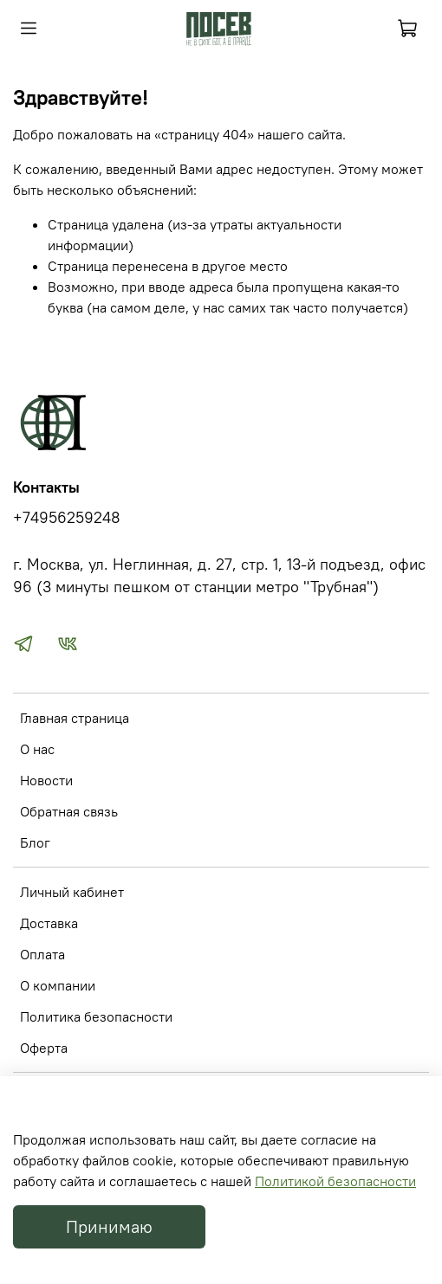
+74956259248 (66, 517)
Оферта (44, 1047)
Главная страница (74, 717)
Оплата (42, 954)
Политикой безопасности (335, 1181)
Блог (35, 842)
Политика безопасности (96, 1016)
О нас (37, 749)
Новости (46, 780)
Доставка (49, 923)
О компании (57, 985)
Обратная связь (69, 811)
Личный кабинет (72, 891)
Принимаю (109, 1226)
